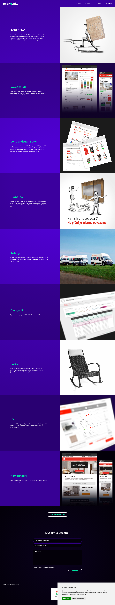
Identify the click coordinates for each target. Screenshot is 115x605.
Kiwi (99, 3)
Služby (77, 3)
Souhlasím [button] (66, 598)
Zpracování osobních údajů (11, 584)
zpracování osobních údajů (48, 567)
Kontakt (108, 3)
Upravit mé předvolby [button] (78, 598)
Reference (89, 3)
